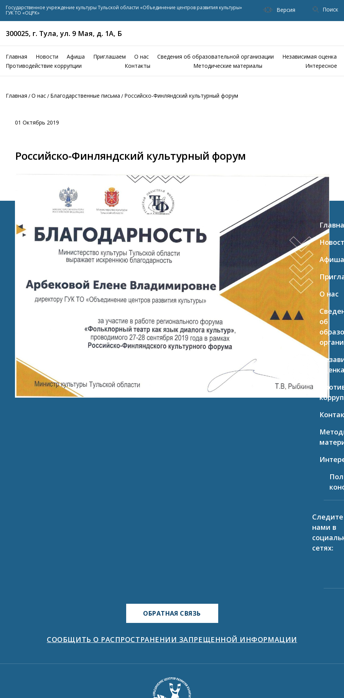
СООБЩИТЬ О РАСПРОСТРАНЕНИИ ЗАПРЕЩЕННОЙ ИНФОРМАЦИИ (172, 639)
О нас (141, 56)
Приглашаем (109, 56)
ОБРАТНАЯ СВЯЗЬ (172, 613)
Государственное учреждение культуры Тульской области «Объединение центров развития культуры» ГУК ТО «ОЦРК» (124, 10)
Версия (279, 10)
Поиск (325, 9)
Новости (47, 56)
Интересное (321, 65)
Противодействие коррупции (44, 65)
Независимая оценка (309, 56)
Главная (16, 56)
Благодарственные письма (85, 95)
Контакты (137, 65)
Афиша (76, 56)
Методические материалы (227, 65)
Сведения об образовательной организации (215, 56)
